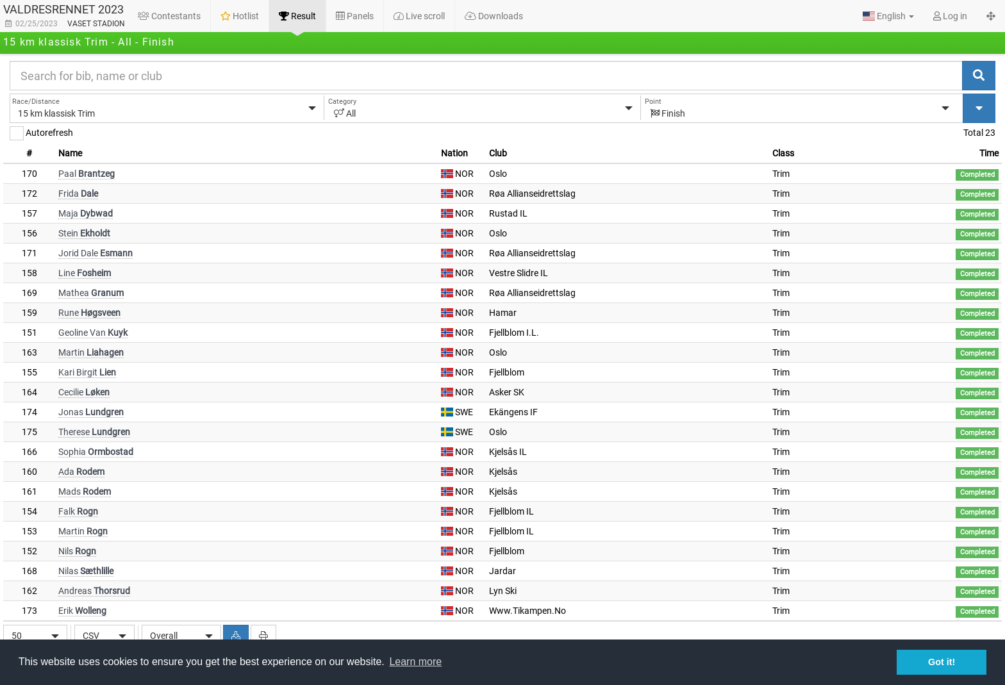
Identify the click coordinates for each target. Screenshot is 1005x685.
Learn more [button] (415, 661)
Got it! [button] (941, 662)
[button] (888, 16)
